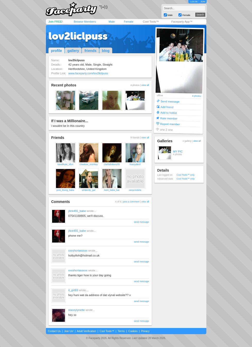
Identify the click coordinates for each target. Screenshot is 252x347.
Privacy (145, 331)
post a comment (131, 201)
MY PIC (178, 151)
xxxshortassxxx (78, 250)
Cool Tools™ (151, 21)
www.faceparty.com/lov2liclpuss (88, 73)
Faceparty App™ (181, 21)
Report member (170, 124)
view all (145, 85)
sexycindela (135, 190)
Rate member (168, 118)
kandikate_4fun (65, 164)
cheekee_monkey (88, 164)
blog (106, 51)
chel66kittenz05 (112, 164)
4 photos (196, 96)
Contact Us (54, 331)
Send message (170, 101)
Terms (121, 331)
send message (141, 222)
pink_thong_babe (65, 190)
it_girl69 (73, 290)
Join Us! (69, 331)
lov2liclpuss (78, 36)
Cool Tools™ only (186, 175)
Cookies (132, 331)
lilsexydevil (135, 164)
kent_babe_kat (111, 190)
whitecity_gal (88, 190)
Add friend (166, 107)
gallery (73, 51)
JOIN (202, 2)
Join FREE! (55, 21)
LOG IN (193, 2)
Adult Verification (86, 331)
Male (112, 21)
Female (128, 21)
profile (56, 51)
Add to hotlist (168, 112)
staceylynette (76, 310)
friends (90, 51)
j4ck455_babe (77, 210)
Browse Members (85, 21)
